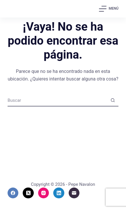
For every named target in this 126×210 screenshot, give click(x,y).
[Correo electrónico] (74, 193)
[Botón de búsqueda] (112, 100)
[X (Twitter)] (28, 193)
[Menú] (108, 9)
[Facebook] (13, 193)
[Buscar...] (57, 100)
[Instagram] (43, 193)
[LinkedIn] (58, 193)
